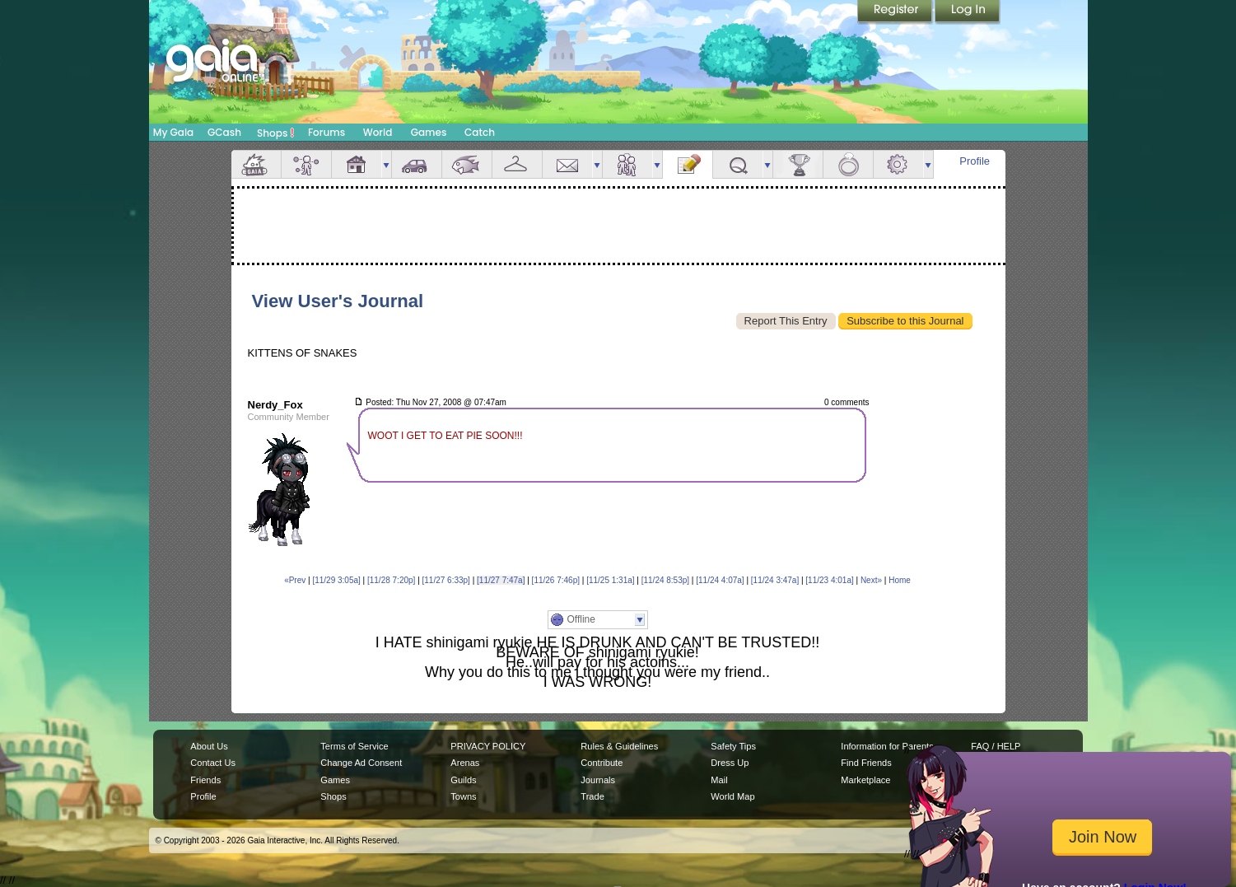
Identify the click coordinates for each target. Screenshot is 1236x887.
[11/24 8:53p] (665, 580)
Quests (738, 164)
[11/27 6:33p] (446, 580)
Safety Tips (733, 746)
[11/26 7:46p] (556, 580)
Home (900, 580)
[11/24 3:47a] (775, 580)
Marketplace (865, 780)
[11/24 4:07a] (720, 580)
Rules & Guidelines (619, 746)
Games (429, 132)
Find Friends (866, 763)
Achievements (798, 164)
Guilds (463, 780)
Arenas (464, 763)
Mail (567, 164)
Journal (687, 164)
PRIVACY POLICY (487, 746)
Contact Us (213, 763)
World (378, 132)
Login (967, 12)
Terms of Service (354, 746)
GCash (224, 132)
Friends (627, 164)
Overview (256, 164)
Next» (871, 580)
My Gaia (173, 132)
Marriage (848, 164)
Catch (479, 132)
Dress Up (730, 763)
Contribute (602, 763)
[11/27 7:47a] (501, 580)
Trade (592, 796)
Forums (326, 132)
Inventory (517, 164)
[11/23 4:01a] (829, 580)
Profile (974, 161)
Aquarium (467, 164)
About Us (208, 746)
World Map (732, 796)
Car (416, 164)
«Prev (295, 580)
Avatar (306, 164)
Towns (463, 796)
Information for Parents (887, 746)
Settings (898, 164)
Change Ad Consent (361, 763)
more (386, 164)
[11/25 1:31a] (610, 580)
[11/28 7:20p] (391, 580)
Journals (598, 780)
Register (896, 12)
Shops (275, 132)
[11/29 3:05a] (336, 580)
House (356, 164)
